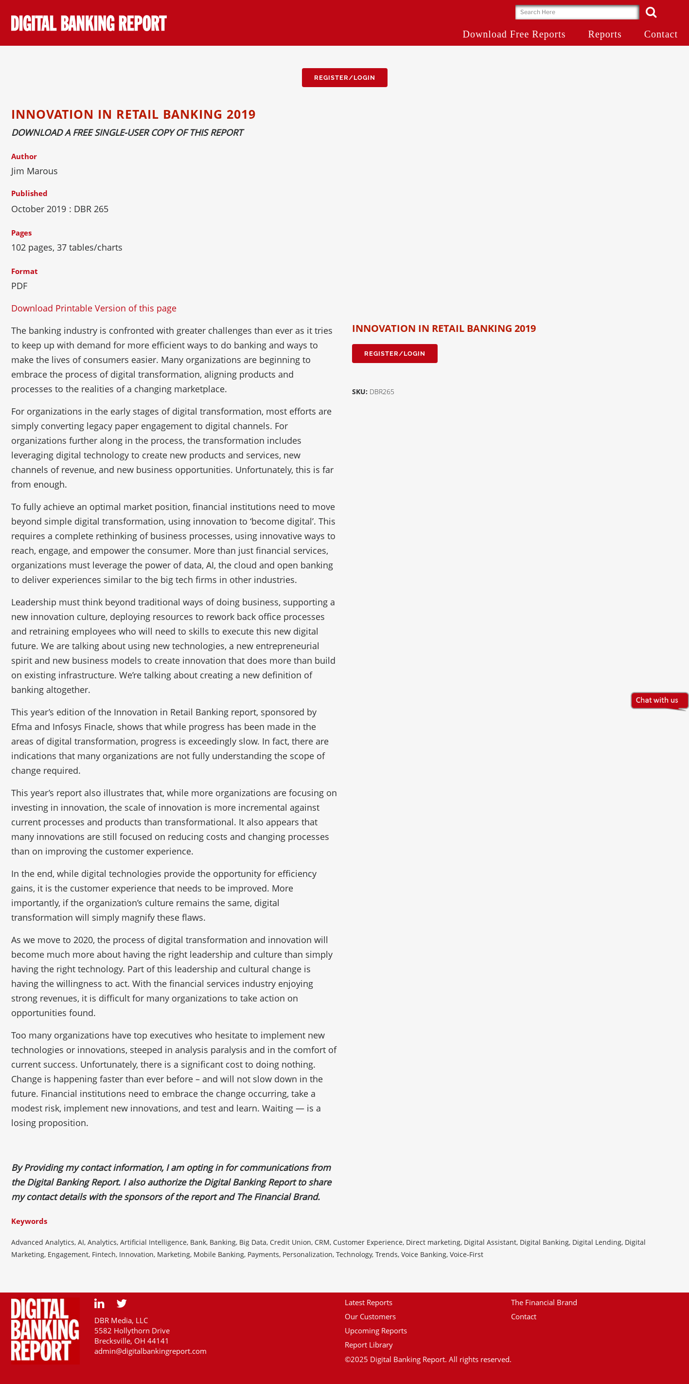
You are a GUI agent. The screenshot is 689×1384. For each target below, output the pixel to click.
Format (24, 271)
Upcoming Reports (376, 1330)
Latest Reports (368, 1302)
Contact (523, 1316)
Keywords (29, 1221)
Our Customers (370, 1316)
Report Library (369, 1344)
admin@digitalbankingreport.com (150, 1351)
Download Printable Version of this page (94, 308)
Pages (21, 232)
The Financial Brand (544, 1302)
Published (29, 193)
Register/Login (344, 77)
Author (24, 156)
